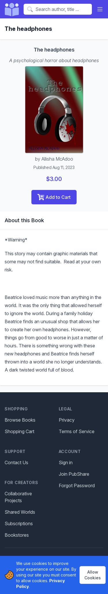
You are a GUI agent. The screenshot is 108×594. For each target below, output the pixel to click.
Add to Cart (54, 197)
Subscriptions (19, 523)
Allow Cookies (92, 575)
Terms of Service (76, 431)
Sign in (66, 462)
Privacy (67, 420)
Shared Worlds (20, 512)
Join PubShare (74, 474)
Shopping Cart (19, 431)
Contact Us (16, 462)
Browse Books (20, 420)
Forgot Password (77, 485)
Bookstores (17, 535)
